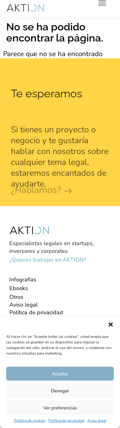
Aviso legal (96, 420)
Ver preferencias (60, 408)
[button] (111, 324)
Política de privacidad (66, 420)
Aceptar (60, 374)
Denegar (60, 391)
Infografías (22, 279)
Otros (16, 297)
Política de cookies (29, 420)
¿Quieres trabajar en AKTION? (47, 259)
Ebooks (18, 288)
